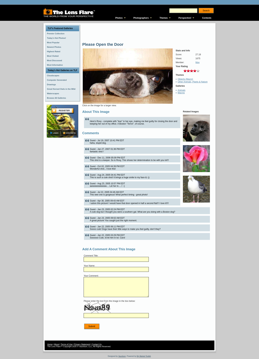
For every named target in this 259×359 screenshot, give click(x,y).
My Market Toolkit (144, 356)
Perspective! (184, 18)
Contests (206, 18)
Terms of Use (66, 344)
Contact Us (96, 344)
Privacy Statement (82, 344)
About (56, 344)
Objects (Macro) (185, 79)
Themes (164, 18)
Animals (181, 90)
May (198, 62)
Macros (181, 92)
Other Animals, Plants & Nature (193, 82)
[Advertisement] (62, 195)
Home (50, 344)
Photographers (141, 18)
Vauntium (122, 356)
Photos (119, 18)
